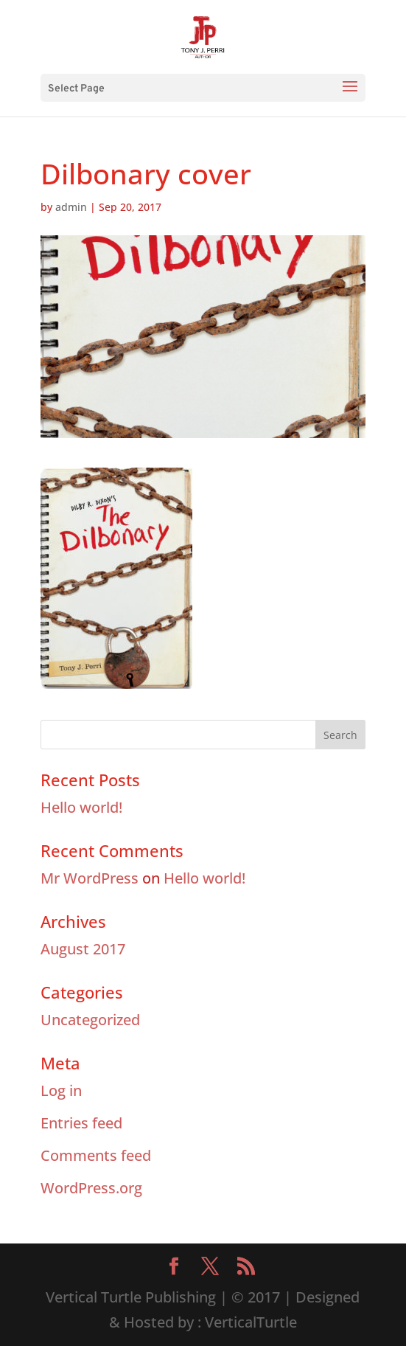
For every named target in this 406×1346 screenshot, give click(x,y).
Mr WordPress (90, 878)
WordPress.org (91, 1188)
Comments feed (96, 1155)
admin (71, 207)
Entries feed (81, 1123)
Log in (61, 1090)
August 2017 (83, 949)
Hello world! (81, 807)
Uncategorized (90, 1020)
